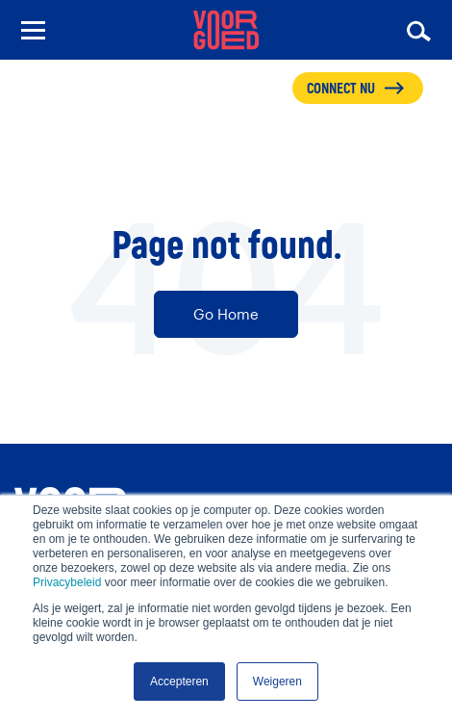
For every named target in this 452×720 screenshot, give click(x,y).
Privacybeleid (67, 582)
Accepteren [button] (179, 681)
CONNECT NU (341, 89)
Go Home (226, 313)
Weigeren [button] (277, 681)
